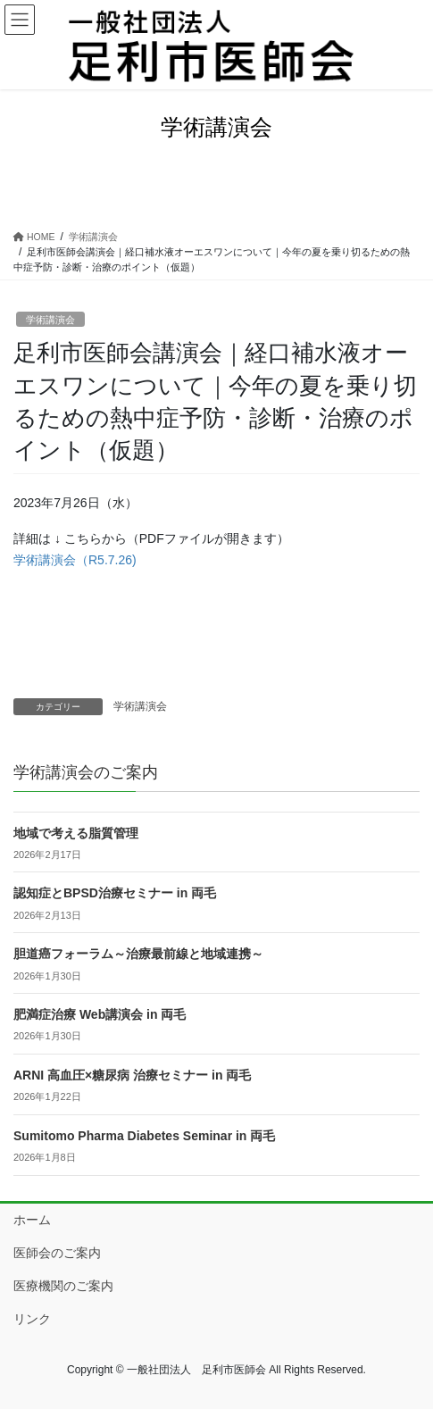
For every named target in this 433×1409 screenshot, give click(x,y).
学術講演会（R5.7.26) (75, 560)
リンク (32, 1319)
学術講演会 (50, 319)
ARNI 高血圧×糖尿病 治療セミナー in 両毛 (132, 1075)
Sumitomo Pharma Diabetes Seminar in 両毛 (144, 1136)
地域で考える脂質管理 (75, 833)
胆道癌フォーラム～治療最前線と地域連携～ (138, 953)
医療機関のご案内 (63, 1286)
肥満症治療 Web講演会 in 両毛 (99, 1014)
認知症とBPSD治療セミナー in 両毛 (114, 893)
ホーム (32, 1220)
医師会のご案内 (57, 1253)
